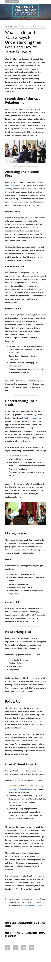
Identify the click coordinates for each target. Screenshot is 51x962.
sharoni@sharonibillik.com (30, 905)
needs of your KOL (13, 185)
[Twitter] (15, 947)
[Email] (31, 947)
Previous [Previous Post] (7, 920)
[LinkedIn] (23, 947)
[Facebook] (7, 947)
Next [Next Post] (6, 930)
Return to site (12, 1)
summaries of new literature (21, 789)
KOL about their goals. (32, 418)
